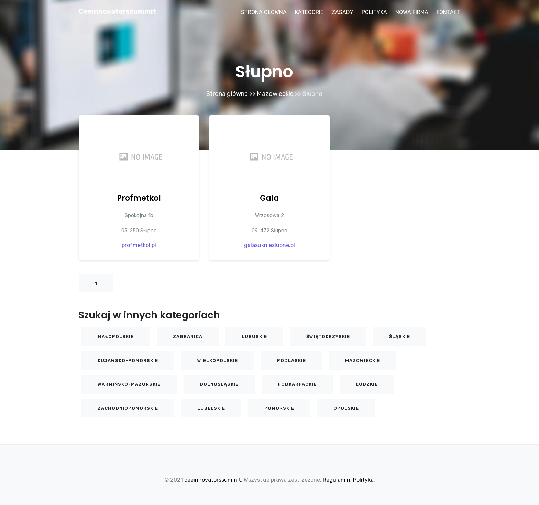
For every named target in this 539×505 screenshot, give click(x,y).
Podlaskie (291, 360)
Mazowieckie (275, 94)
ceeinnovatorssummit (117, 11)
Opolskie (346, 408)
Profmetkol (139, 198)
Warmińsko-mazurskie (129, 384)
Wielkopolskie (217, 360)
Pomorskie (279, 408)
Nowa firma (411, 12)
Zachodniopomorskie (128, 408)
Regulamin (336, 479)
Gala (269, 198)
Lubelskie (211, 408)
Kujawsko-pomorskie (128, 360)
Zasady (342, 12)
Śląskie (399, 336)
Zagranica (187, 336)
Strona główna (264, 12)
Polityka (374, 12)
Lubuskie (254, 336)
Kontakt (448, 12)
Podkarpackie (297, 384)
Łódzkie (367, 384)
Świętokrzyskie (328, 336)
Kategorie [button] (309, 12)
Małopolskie (116, 336)
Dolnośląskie (219, 384)
